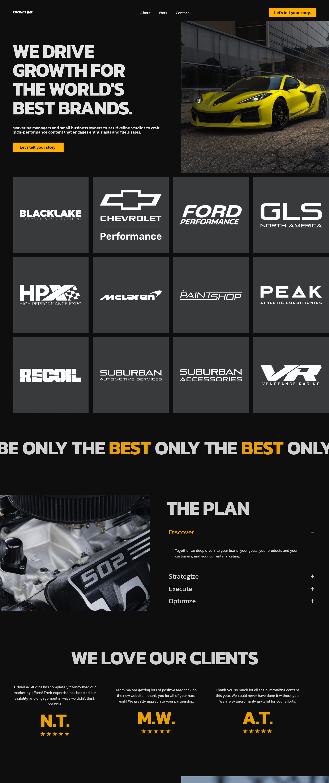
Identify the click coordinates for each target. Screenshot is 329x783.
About (145, 13)
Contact (182, 13)
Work (163, 13)
